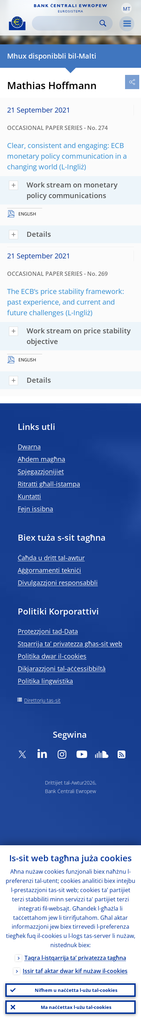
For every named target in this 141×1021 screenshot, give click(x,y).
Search (103, 23)
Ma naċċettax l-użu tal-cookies (76, 1007)
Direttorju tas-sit (42, 700)
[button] (126, 8)
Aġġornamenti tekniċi (49, 570)
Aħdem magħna (41, 459)
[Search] (66, 23)
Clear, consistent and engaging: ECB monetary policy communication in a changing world (67, 156)
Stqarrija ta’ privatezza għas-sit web (70, 643)
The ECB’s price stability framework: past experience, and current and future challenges (65, 301)
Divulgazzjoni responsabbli (58, 582)
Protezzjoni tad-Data (48, 631)
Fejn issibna (35, 508)
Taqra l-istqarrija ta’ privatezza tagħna (75, 958)
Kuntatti (29, 496)
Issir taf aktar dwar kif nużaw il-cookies (75, 971)
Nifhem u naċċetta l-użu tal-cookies (76, 990)
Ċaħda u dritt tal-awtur (51, 557)
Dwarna (29, 446)
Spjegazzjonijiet (41, 471)
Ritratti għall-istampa (49, 484)
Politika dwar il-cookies (52, 656)
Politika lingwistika (45, 681)
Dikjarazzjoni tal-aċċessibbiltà (62, 668)
